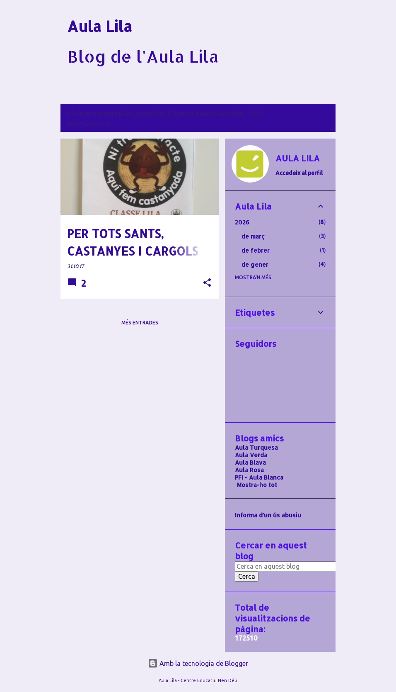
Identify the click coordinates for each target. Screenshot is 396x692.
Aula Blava (250, 462)
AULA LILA (297, 158)
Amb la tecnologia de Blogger (198, 663)
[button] (207, 283)
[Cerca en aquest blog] (288, 566)
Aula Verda (251, 454)
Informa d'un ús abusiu (268, 515)
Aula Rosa (249, 469)
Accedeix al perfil (299, 173)
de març (253, 236)
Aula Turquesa (256, 447)
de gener (254, 264)
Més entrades (139, 322)
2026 (242, 222)
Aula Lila (99, 26)
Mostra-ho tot (89, 124)
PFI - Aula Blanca (259, 477)
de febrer (255, 250)
